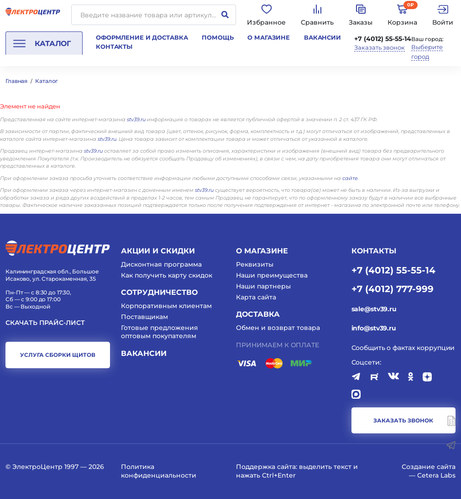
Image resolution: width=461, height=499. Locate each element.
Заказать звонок (379, 47)
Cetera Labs (436, 475)
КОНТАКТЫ (373, 251)
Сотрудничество (159, 292)
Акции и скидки (158, 251)
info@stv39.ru (373, 328)
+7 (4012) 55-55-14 (382, 39)
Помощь (217, 37)
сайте (350, 178)
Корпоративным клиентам (166, 306)
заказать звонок (403, 420)
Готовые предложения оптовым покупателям (159, 332)
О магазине (268, 37)
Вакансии (322, 37)
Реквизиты (254, 264)
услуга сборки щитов (57, 354)
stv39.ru (136, 119)
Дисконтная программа (161, 264)
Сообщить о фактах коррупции (403, 348)
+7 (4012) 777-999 (392, 288)
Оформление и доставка (142, 37)
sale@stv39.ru (374, 309)
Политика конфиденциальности (158, 471)
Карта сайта (256, 297)
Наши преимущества (272, 275)
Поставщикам (144, 317)
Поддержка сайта (266, 467)
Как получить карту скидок (166, 275)
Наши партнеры (263, 286)
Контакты (114, 46)
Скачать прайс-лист (45, 323)
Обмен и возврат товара (278, 328)
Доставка (258, 314)
